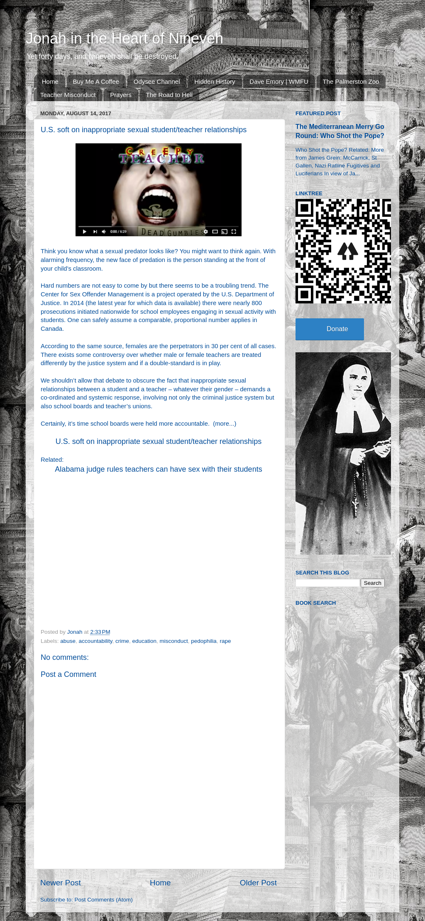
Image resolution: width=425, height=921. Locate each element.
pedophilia (204, 641)
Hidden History (214, 81)
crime (122, 641)
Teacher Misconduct (67, 94)
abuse (68, 641)
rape (225, 641)
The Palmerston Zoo (351, 81)
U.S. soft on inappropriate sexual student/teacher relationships (158, 441)
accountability (95, 641)
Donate (337, 328)
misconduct (174, 641)
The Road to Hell (169, 94)
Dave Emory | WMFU (278, 81)
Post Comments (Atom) (104, 900)
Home (50, 81)
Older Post (258, 882)
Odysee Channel (157, 81)
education (144, 641)
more (222, 423)
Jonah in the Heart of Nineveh (124, 38)
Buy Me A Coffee (96, 81)
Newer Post (60, 882)
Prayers (121, 94)
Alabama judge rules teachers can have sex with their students (158, 469)
